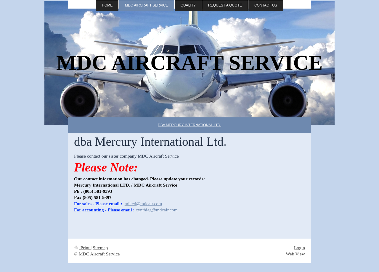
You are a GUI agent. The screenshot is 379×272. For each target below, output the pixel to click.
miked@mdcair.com (143, 203)
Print (82, 247)
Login (299, 247)
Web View (295, 253)
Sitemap (100, 247)
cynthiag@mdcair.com (156, 209)
